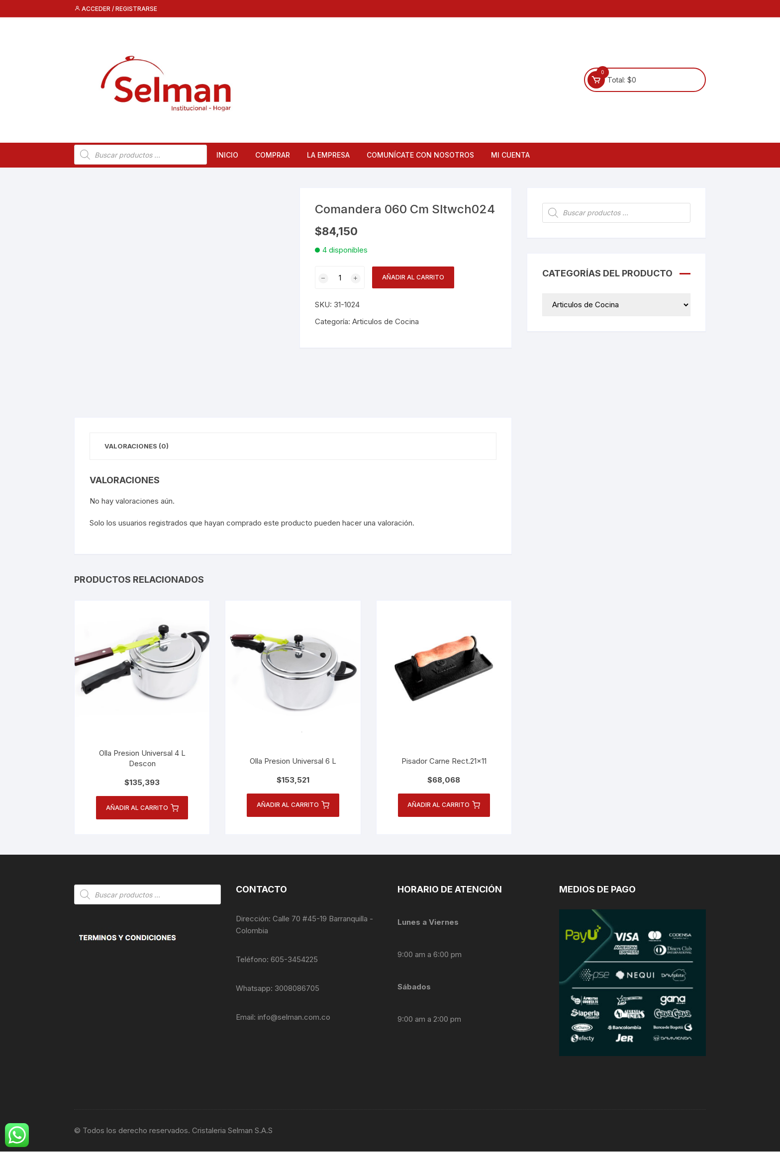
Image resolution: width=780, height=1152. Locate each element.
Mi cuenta (510, 155)
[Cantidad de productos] (340, 277)
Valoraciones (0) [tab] (137, 446)
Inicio (227, 155)
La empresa (328, 155)
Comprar (272, 155)
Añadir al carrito (413, 277)
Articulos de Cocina (385, 321)
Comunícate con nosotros (420, 155)
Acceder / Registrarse (115, 8)
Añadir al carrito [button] (142, 808)
